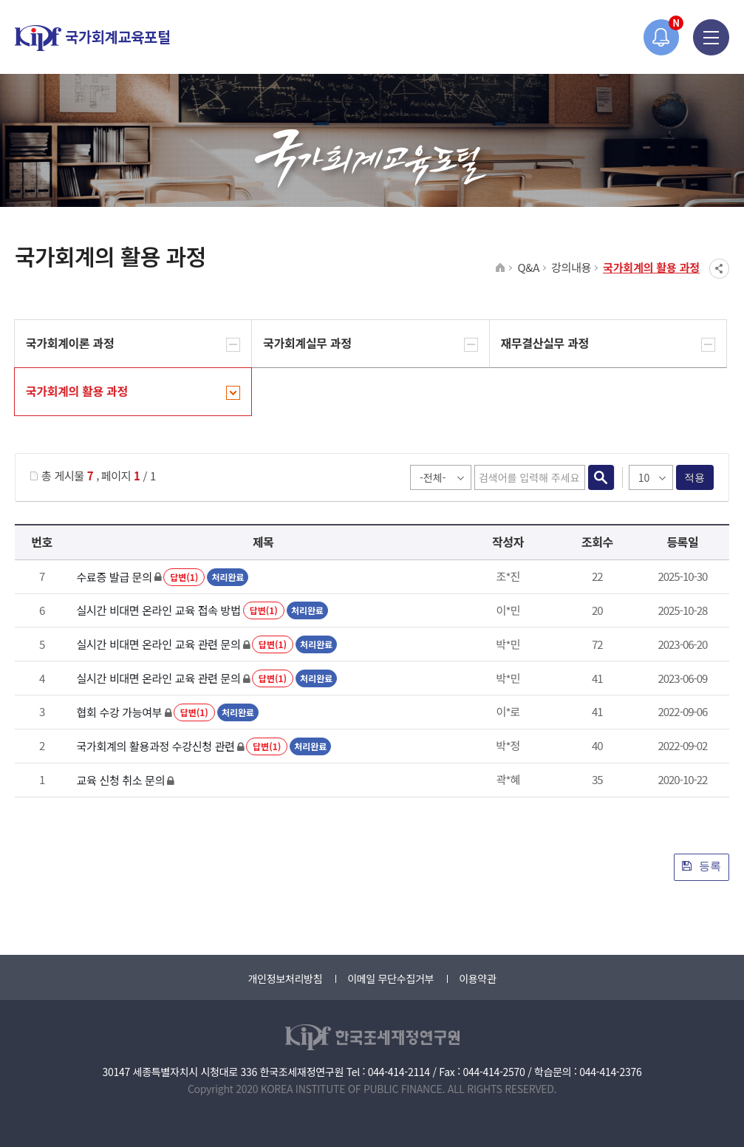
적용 (695, 477)
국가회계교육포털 (92, 38)
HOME (501, 268)
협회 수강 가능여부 (120, 712)
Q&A (528, 267)
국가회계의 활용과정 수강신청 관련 (156, 746)
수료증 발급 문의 (114, 577)
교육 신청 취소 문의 (121, 780)
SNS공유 (719, 269)
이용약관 (477, 978)
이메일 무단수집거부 (390, 978)
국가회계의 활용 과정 (651, 267)
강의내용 (571, 267)
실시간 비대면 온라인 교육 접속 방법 (159, 610)
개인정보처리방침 (285, 978)
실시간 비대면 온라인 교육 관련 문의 (159, 644)
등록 (701, 866)
